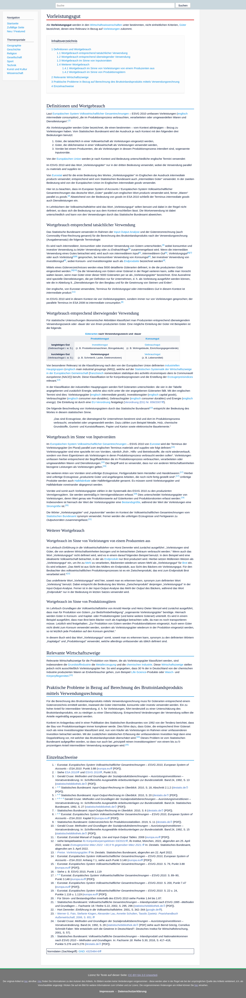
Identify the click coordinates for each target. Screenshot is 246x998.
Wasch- (169, 672)
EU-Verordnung (101, 402)
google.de (153, 909)
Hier (40, 981)
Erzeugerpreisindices (180, 376)
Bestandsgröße (131, 502)
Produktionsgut (100, 338)
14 (173, 447)
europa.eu (104, 768)
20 (66, 505)
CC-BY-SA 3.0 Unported (142, 974)
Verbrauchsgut (152, 354)
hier (26, 981)
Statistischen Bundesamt (61, 516)
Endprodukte (131, 261)
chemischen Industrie (139, 664)
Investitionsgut (100, 344)
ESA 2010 (71, 772)
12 (58, 380)
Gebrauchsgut (152, 344)
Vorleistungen (111, 28)
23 (71, 675)
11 (73, 292)
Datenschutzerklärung (132, 991)
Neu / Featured (16, 31)
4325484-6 (92, 951)
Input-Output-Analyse (127, 231)
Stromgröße (53, 506)
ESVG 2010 (92, 772)
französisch (97, 373)
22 (68, 573)
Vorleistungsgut (100, 354)
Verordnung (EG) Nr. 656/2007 (143, 402)
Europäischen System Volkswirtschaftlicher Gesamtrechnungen (90, 113)
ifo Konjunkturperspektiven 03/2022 (104, 840)
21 (89, 519)
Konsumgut (152, 338)
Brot (184, 562)
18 (135, 494)
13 (151, 408)
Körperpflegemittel (57, 675)
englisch (183, 113)
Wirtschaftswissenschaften (106, 24)
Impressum (107, 991)
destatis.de (179, 787)
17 (181, 472)
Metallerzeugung (106, 664)
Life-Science (138, 672)
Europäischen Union (69, 158)
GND (82, 951)
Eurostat (57, 175)
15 (103, 462)
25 (127, 745)
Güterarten (91, 333)
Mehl (88, 562)
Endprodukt (111, 558)
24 (138, 737)
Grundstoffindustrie (79, 664)
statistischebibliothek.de (70, 783)
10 (75, 270)
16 (104, 466)
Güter (182, 24)
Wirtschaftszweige (172, 664)
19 (182, 497)
